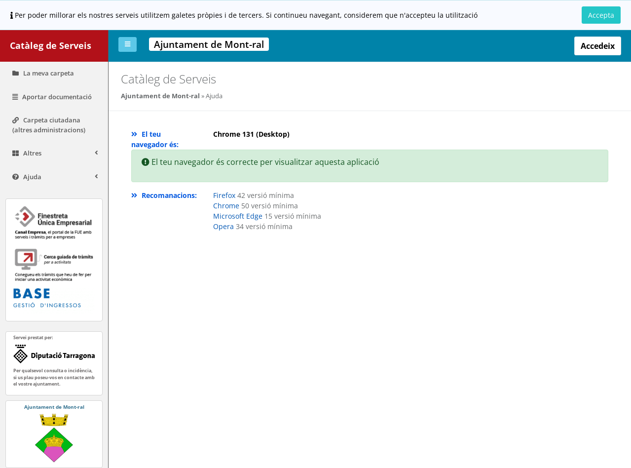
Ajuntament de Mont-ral (160, 95)
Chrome (227, 205)
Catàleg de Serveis (50, 45)
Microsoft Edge (238, 216)
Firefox (224, 195)
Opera (224, 226)
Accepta (601, 15)
